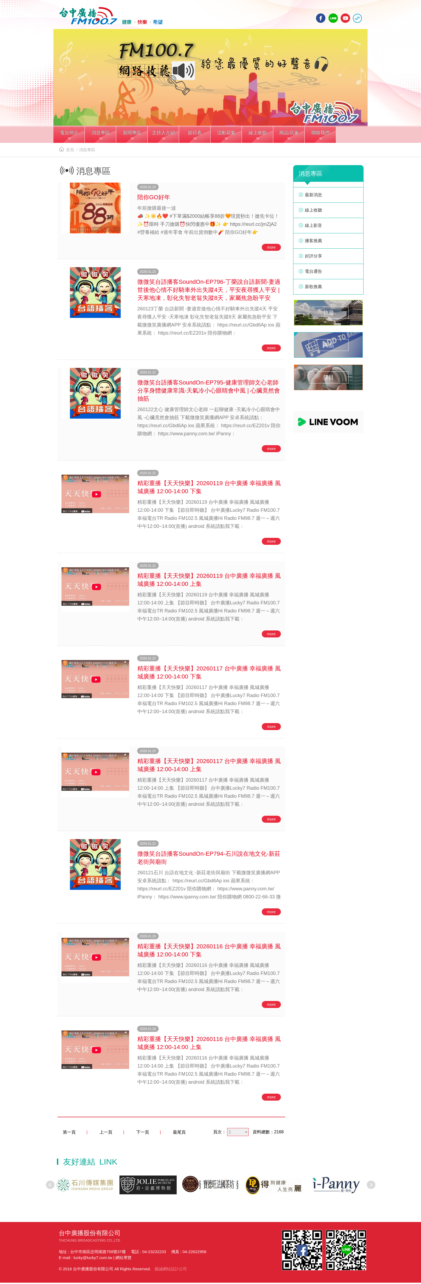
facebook (321, 18)
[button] (69, 136)
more (271, 249)
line (333, 18)
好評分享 (313, 257)
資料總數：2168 (268, 1133)
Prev (50, 1186)
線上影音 (313, 227)
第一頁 (69, 1133)
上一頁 (106, 1133)
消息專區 (87, 151)
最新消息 (313, 196)
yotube (345, 18)
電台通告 (313, 273)
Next (371, 1186)
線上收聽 (357, 18)
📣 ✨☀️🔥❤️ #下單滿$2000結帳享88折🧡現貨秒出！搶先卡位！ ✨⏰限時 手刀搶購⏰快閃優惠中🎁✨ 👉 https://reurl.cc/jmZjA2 (208, 221)
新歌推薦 (313, 288)
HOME (109, 16)
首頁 (66, 151)
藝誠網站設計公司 (171, 1270)
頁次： (219, 1133)
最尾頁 (179, 1133)
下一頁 (142, 1133)
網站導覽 (123, 1259)
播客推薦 (313, 242)
